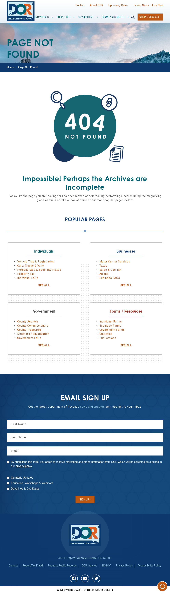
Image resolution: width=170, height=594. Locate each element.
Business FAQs (109, 278)
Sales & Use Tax (110, 269)
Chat (162, 586)
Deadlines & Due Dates (25, 488)
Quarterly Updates (22, 477)
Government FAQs (29, 338)
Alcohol (104, 273)
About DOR (96, 5)
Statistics (106, 333)
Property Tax (26, 273)
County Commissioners (32, 325)
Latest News (141, 5)
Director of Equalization (33, 333)
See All (52, 285)
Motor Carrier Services (114, 261)
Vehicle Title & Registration (35, 261)
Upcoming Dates (118, 5)
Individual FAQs (27, 278)
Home (10, 67)
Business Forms (110, 325)
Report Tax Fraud (33, 565)
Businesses (63, 17)
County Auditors (28, 321)
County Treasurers (29, 329)
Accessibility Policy (149, 565)
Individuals (42, 17)
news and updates (92, 406)
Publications (107, 338)
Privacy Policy (124, 565)
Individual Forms (110, 321)
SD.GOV (106, 565)
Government (85, 17)
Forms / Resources (113, 17)
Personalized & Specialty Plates (39, 269)
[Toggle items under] (53, 17)
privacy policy (24, 466)
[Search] (133, 17)
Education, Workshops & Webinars (32, 483)
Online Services (149, 16)
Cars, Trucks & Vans (30, 265)
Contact (80, 5)
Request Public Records (62, 565)
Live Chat (157, 5)
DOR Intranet (89, 565)
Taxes (103, 265)
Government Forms (112, 329)
